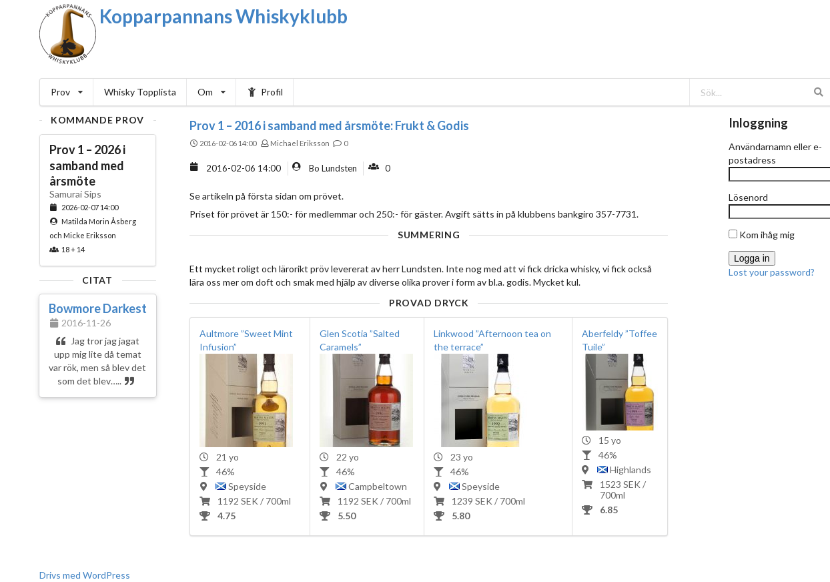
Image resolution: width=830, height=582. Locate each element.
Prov (67, 91)
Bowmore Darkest (98, 308)
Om (211, 91)
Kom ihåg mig (762, 234)
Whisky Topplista (140, 91)
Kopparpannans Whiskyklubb (223, 16)
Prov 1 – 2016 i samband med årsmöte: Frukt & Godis (329, 125)
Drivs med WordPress (84, 575)
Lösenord (748, 197)
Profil (265, 91)
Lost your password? (772, 272)
